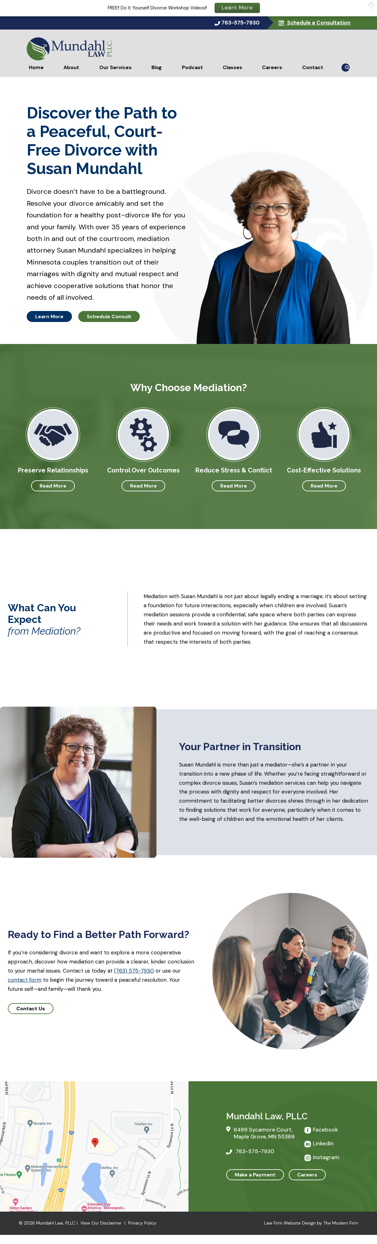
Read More (53, 486)
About (71, 67)
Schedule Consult (109, 316)
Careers (272, 67)
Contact (312, 67)
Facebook (325, 1129)
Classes (232, 67)
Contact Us (30, 1008)
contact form (24, 979)
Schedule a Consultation (318, 22)
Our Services (115, 67)
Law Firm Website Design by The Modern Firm (311, 1223)
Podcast (192, 67)
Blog (156, 67)
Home (36, 67)
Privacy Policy (142, 1223)
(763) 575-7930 (134, 970)
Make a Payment (255, 1174)
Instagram (326, 1157)
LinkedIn (323, 1143)
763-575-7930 (240, 22)
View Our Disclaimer (101, 1223)
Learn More (49, 316)
